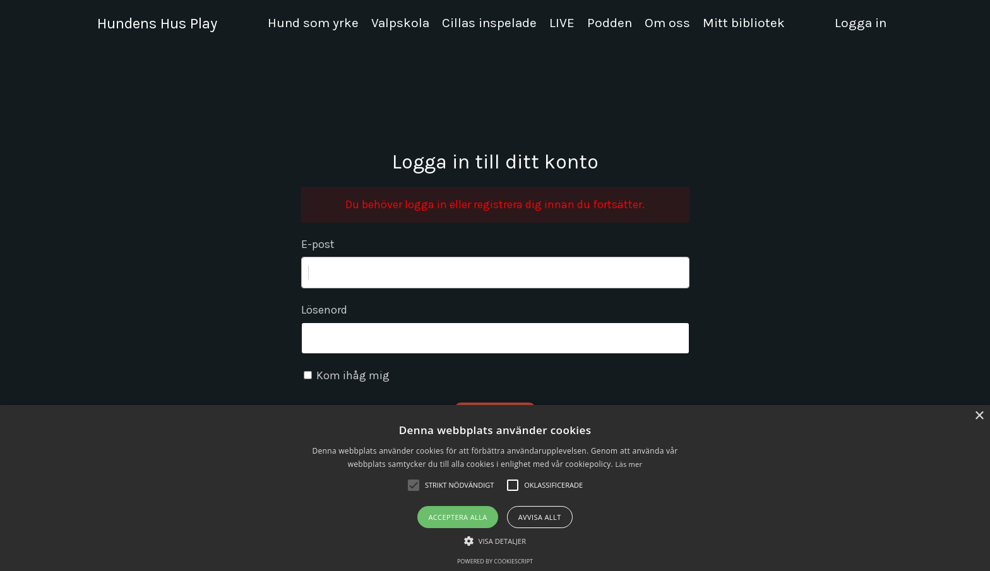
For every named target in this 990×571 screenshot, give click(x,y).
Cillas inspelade (489, 22)
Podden (609, 22)
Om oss (667, 22)
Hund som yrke (313, 22)
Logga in (860, 22)
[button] (495, 540)
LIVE (562, 22)
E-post (318, 244)
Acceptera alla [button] (457, 517)
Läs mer (628, 464)
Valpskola (400, 22)
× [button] (979, 416)
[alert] (495, 488)
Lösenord (324, 310)
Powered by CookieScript (495, 561)
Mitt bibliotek (744, 22)
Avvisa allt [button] (539, 517)
